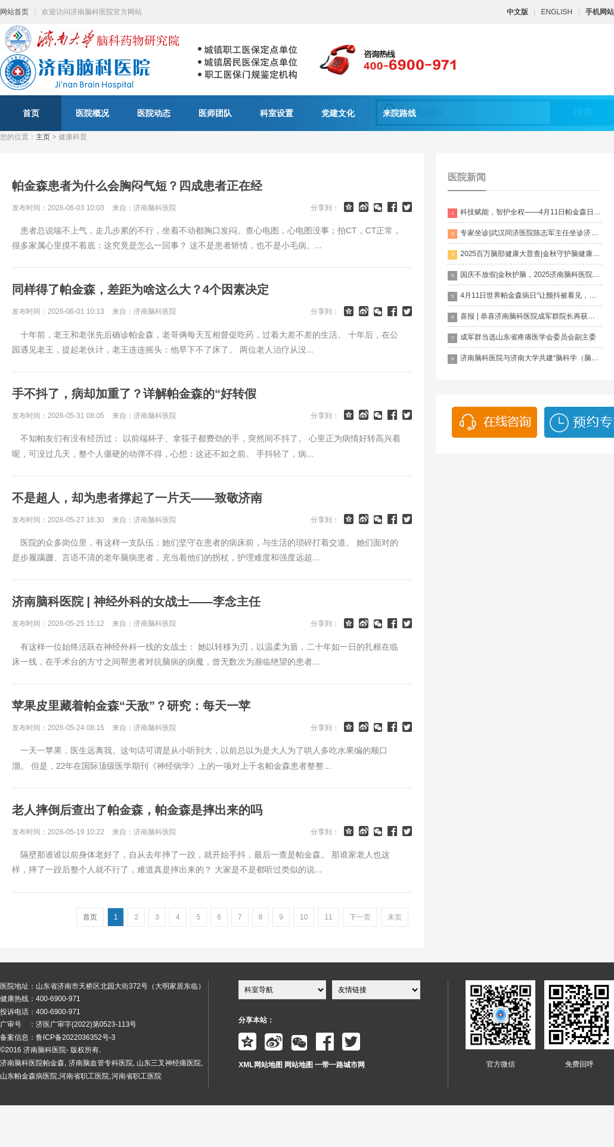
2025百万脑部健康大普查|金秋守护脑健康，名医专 (525, 255)
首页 (31, 113)
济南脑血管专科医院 (101, 1063)
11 (328, 917)
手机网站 (599, 12)
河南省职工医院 (84, 1076)
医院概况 (92, 113)
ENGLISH (557, 12)
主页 (43, 137)
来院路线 (399, 113)
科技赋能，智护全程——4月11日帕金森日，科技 (525, 213)
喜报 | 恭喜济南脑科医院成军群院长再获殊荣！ (525, 317)
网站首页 (14, 12)
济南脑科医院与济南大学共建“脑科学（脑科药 (525, 359)
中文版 (517, 12)
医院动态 (153, 113)
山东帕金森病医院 (28, 1076)
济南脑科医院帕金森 (32, 1063)
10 (304, 917)
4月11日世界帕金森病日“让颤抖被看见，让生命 (525, 296)
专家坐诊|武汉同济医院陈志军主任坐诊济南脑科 (525, 234)
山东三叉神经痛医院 (169, 1063)
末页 (394, 917)
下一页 (360, 917)
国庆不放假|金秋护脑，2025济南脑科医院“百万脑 (525, 275)
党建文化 (338, 113)
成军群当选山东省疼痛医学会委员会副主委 (522, 338)
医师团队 (215, 113)
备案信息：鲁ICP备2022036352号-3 (57, 1037)
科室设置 (276, 113)
